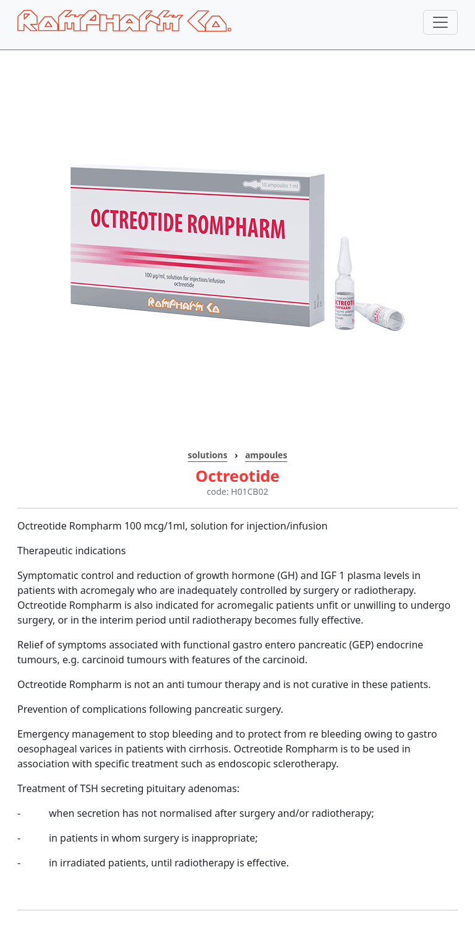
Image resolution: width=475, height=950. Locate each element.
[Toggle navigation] (440, 22)
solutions (208, 455)
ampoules (266, 455)
